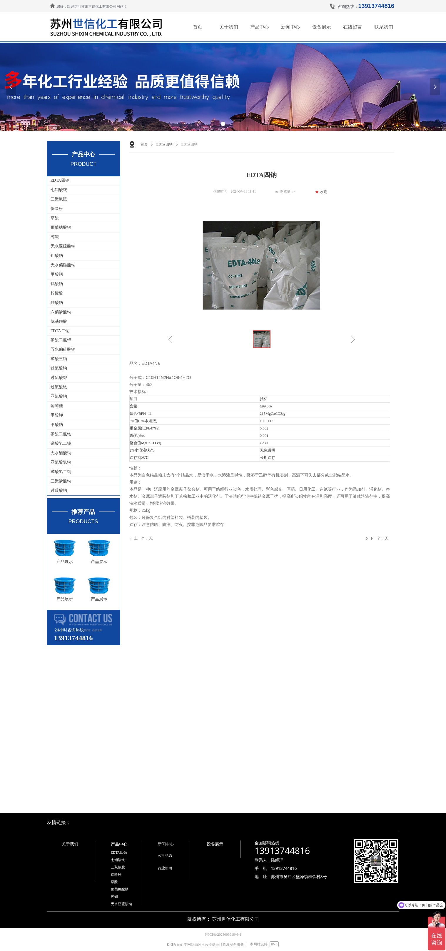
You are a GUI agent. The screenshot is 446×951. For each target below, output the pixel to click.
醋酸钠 (57, 302)
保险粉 (57, 208)
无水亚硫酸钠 (63, 246)
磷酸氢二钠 (61, 471)
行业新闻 (165, 868)
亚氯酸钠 (59, 396)
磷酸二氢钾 (61, 340)
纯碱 (55, 237)
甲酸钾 (57, 415)
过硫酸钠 (59, 368)
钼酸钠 (57, 255)
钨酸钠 (57, 284)
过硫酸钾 (59, 377)
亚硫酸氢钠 (61, 462)
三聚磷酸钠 (61, 481)
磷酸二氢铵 (61, 434)
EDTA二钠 (60, 331)
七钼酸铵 (59, 190)
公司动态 (165, 855)
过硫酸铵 (59, 387)
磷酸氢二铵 (61, 443)
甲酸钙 (57, 274)
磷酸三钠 (59, 359)
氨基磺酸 (59, 321)
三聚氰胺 (59, 199)
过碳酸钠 (59, 490)
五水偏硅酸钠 (63, 349)
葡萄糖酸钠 (61, 227)
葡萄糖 (57, 406)
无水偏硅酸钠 (63, 265)
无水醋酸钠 (61, 453)
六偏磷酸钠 (61, 312)
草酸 (55, 218)
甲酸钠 (57, 424)
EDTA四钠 (60, 180)
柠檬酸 (57, 293)
